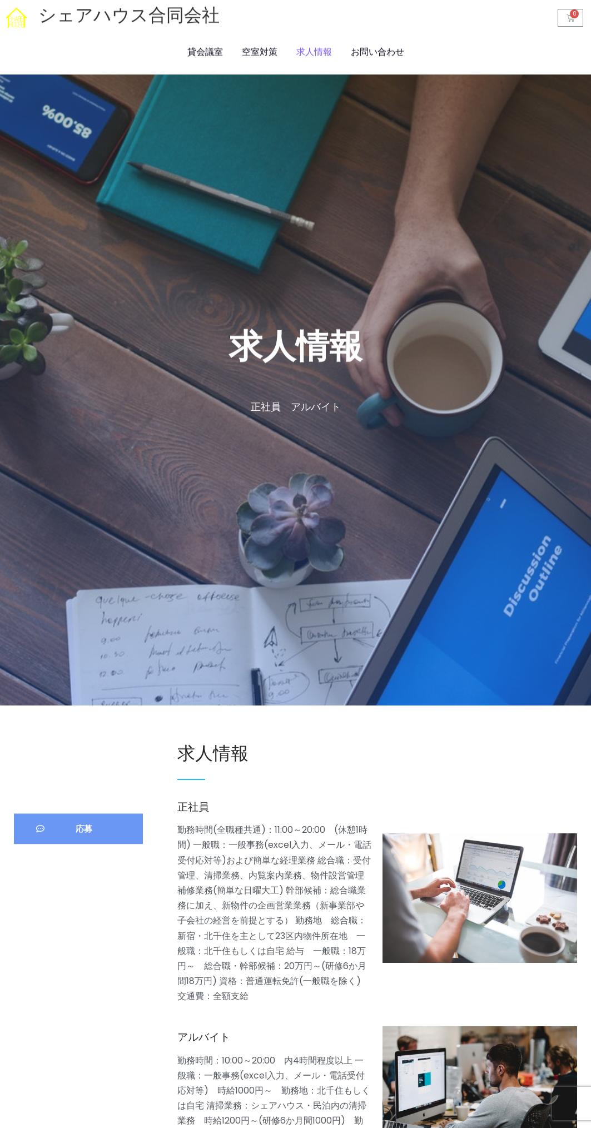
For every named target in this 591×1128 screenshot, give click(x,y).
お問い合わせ (377, 51)
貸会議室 (205, 51)
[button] (78, 854)
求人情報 (314, 51)
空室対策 (259, 51)
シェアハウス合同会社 (129, 16)
